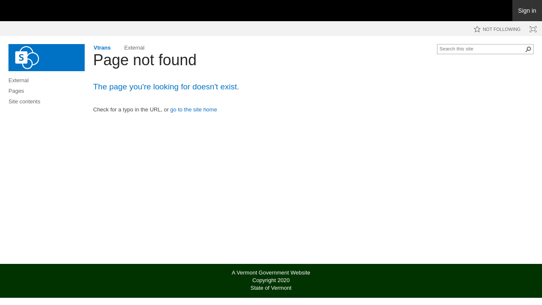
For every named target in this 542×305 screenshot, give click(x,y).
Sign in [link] (527, 10)
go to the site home (193, 109)
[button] (528, 49)
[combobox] (482, 48)
